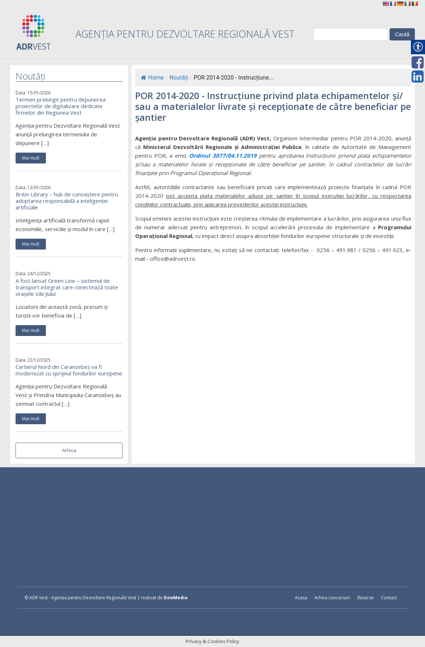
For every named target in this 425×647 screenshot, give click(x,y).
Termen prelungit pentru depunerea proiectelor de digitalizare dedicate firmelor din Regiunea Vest (61, 106)
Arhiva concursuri (332, 598)
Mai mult (30, 158)
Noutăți (178, 77)
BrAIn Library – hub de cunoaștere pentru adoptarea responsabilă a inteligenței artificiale (67, 200)
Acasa (301, 598)
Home (152, 77)
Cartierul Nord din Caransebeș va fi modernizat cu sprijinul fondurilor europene (69, 369)
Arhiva (69, 450)
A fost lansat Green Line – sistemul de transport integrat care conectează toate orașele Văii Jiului (67, 287)
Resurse (365, 598)
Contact (389, 598)
